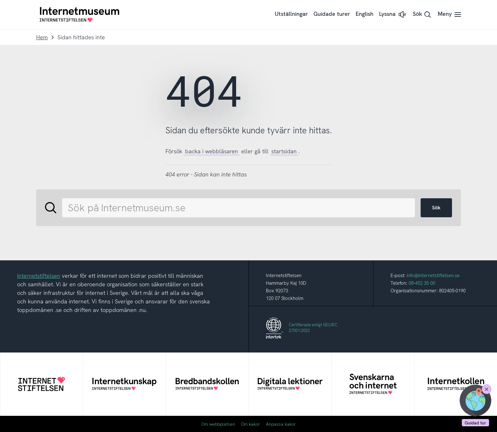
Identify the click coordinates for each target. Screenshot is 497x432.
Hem (42, 37)
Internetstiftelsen (38, 275)
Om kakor (250, 424)
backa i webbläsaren (211, 151)
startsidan (284, 151)
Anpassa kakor (281, 424)
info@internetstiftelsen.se (433, 275)
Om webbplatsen (218, 424)
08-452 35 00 (422, 283)
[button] (393, 14)
